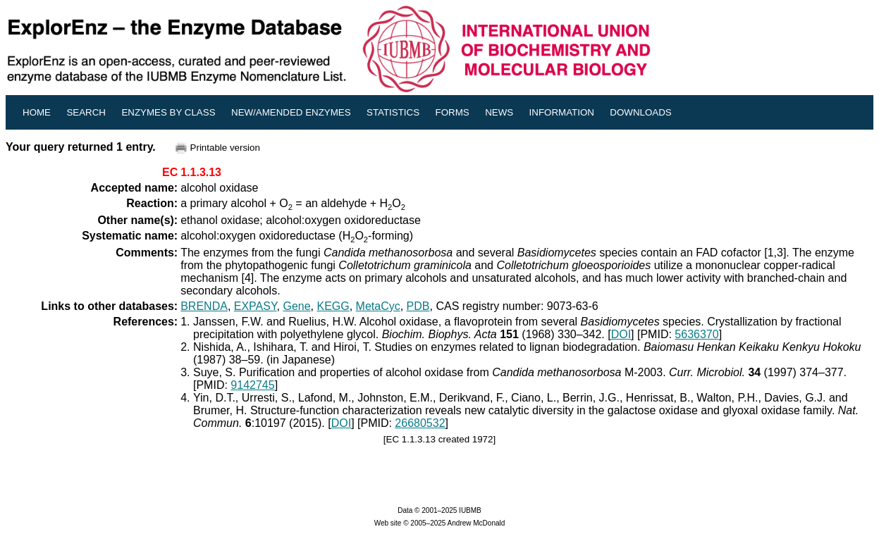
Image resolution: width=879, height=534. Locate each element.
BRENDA (204, 306)
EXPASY (255, 306)
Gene (296, 306)
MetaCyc (378, 306)
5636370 (696, 334)
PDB (418, 306)
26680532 (420, 423)
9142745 (252, 385)
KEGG (332, 306)
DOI (621, 334)
